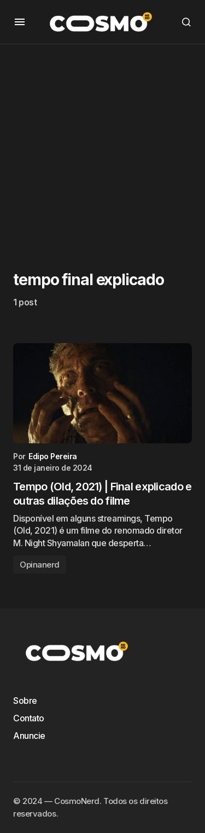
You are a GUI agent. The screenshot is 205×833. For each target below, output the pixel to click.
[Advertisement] (102, 147)
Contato (28, 718)
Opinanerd (40, 564)
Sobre (25, 700)
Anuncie (29, 735)
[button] (19, 21)
